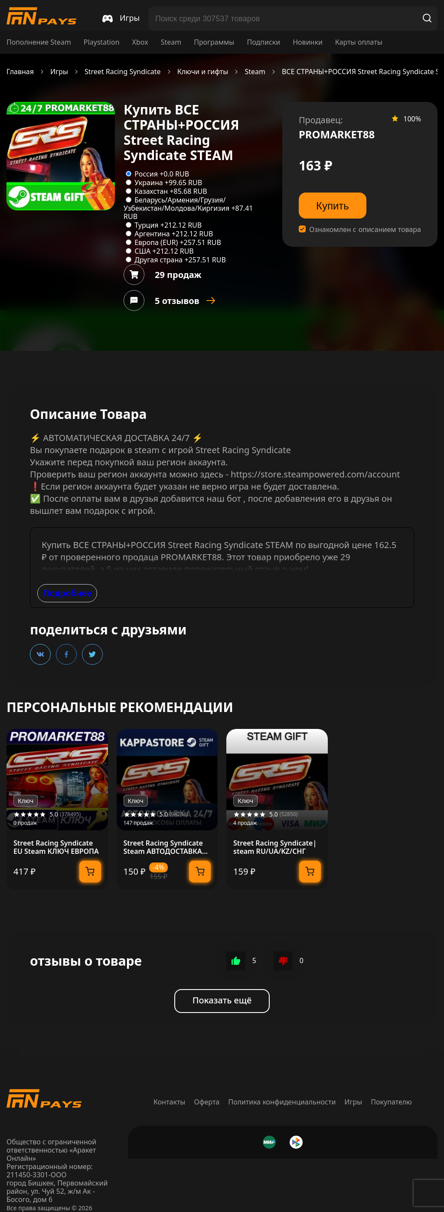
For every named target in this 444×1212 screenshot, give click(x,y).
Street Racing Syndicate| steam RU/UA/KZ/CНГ (275, 847)
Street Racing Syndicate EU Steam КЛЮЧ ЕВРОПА (56, 847)
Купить (332, 206)
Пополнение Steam (39, 42)
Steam (171, 42)
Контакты (169, 1102)
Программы (214, 42)
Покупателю (391, 1102)
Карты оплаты (358, 42)
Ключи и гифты (203, 72)
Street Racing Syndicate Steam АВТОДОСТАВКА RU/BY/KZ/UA (163, 847)
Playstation (102, 42)
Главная (20, 72)
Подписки (263, 42)
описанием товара (390, 229)
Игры (59, 72)
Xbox (140, 42)
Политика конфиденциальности (282, 1102)
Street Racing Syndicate (123, 72)
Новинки (308, 42)
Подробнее (67, 593)
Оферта (207, 1102)
